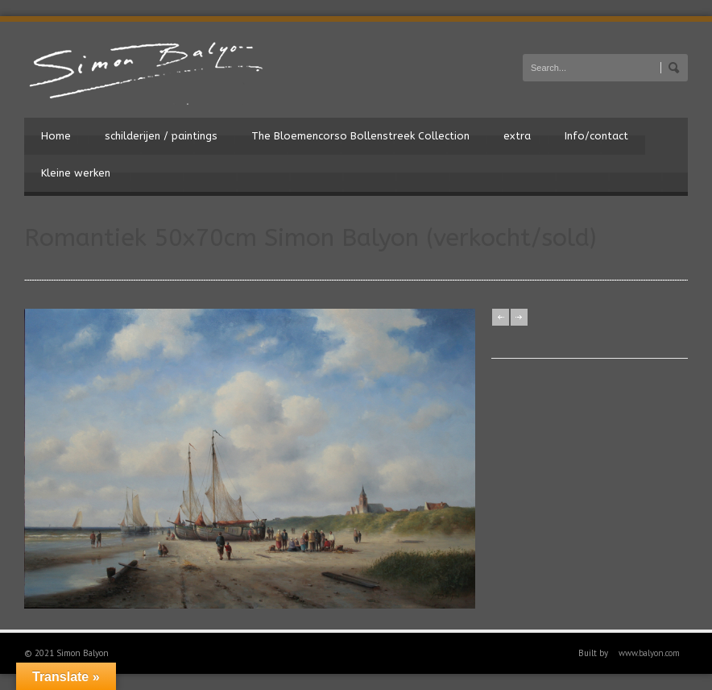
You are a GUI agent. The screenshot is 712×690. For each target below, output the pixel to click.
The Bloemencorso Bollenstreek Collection (360, 136)
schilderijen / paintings (161, 136)
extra (517, 136)
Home (56, 136)
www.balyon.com (649, 653)
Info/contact (596, 136)
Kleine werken (75, 173)
